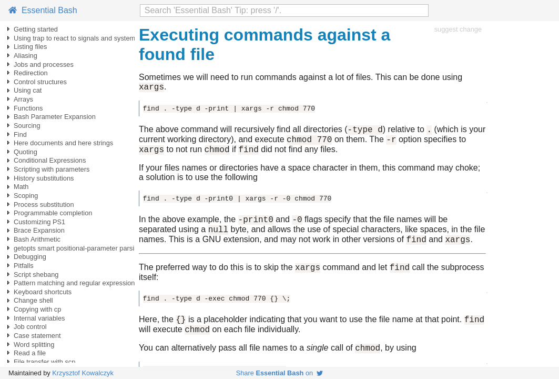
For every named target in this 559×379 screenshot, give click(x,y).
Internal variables (39, 318)
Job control (30, 327)
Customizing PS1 (39, 222)
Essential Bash (42, 10)
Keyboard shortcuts (43, 292)
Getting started (36, 29)
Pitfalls (24, 266)
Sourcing (27, 125)
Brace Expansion (39, 230)
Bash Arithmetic (37, 239)
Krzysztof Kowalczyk (83, 373)
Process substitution (44, 204)
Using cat (28, 90)
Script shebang (36, 274)
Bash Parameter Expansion (55, 117)
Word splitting (34, 344)
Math (21, 187)
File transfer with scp (44, 362)
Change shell (33, 300)
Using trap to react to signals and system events (85, 38)
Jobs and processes (44, 64)
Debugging (30, 257)
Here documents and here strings (63, 143)
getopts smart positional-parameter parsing (77, 248)
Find (20, 134)
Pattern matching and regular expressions (76, 283)
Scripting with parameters (51, 169)
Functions (28, 108)
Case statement (37, 336)
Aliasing (25, 55)
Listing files (30, 47)
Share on (279, 373)
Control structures (40, 82)
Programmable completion (53, 213)
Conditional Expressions (50, 160)
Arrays (23, 99)
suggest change (458, 29)
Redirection (31, 73)
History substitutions (44, 178)
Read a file (30, 353)
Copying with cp (37, 309)
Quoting (25, 152)
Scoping (26, 196)
